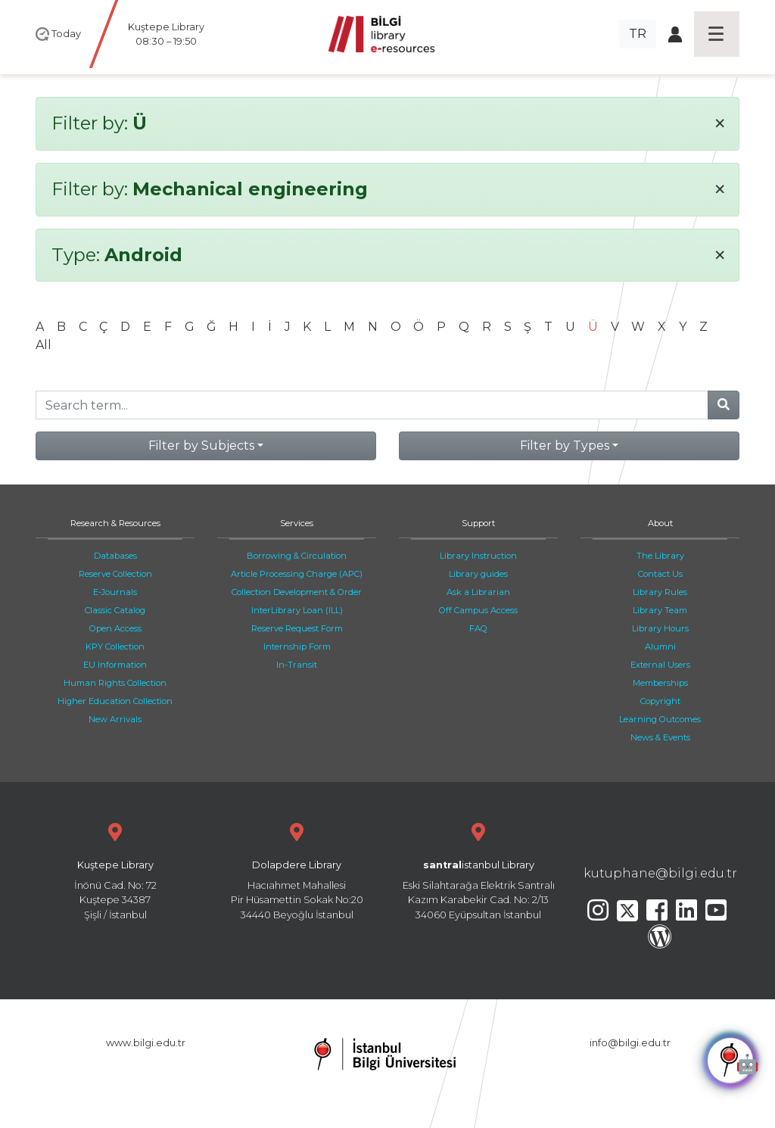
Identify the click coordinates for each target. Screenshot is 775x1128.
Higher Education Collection (115, 701)
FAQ (478, 628)
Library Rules (660, 592)
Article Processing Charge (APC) (297, 574)
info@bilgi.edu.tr (630, 1043)
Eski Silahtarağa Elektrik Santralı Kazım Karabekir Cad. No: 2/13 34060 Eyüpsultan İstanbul (478, 869)
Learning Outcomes (660, 719)
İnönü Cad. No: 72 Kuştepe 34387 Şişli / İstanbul (115, 869)
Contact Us (660, 574)
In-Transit (296, 664)
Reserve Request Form (297, 628)
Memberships (660, 683)
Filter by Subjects (201, 445)
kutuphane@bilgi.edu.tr (660, 873)
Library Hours (660, 628)
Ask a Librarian (478, 592)
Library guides (478, 574)
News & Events (660, 737)
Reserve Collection (115, 574)
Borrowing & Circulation (297, 555)
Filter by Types (564, 445)
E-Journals (115, 592)
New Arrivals (115, 719)
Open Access (115, 628)
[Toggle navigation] (716, 34)
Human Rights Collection (115, 683)
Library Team (660, 610)
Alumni (660, 646)
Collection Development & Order (297, 592)
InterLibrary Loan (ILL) (297, 610)
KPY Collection (115, 646)
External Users (660, 664)
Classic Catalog (115, 610)
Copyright (660, 701)
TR (637, 33)
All (43, 345)
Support (478, 523)
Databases (115, 555)
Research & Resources (115, 523)
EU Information (115, 664)
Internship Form (297, 646)
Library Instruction (478, 555)
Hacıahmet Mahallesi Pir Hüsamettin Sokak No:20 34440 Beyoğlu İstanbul (296, 869)
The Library (660, 555)
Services (296, 523)
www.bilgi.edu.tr (145, 1043)
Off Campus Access (478, 610)
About (660, 523)
